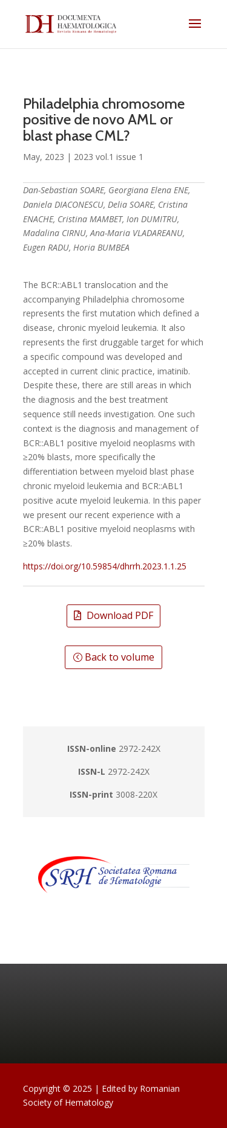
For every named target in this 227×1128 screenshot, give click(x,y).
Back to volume (119, 657)
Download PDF (120, 615)
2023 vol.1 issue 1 (108, 156)
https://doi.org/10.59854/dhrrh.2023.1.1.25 (104, 566)
